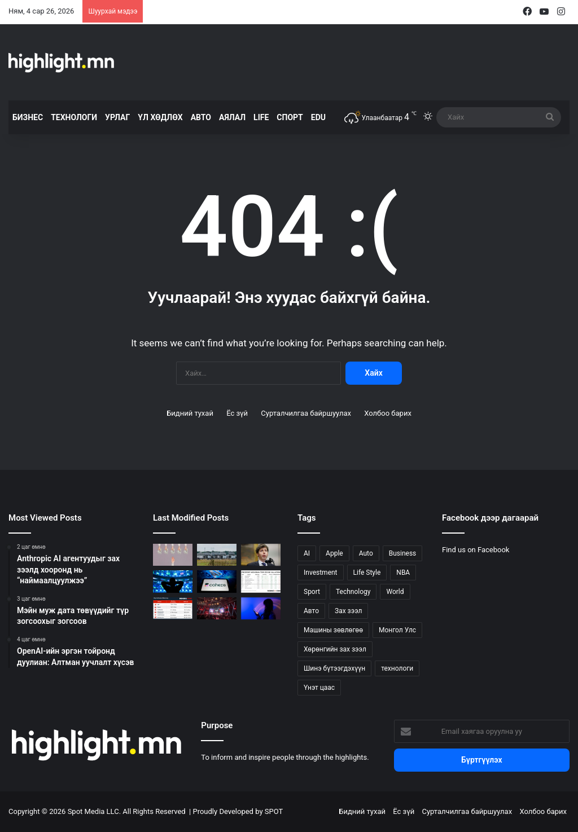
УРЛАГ (117, 117)
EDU (318, 117)
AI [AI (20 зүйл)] (307, 553)
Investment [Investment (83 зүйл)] (321, 572)
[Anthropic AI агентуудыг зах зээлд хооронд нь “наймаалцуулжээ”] (172, 555)
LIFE (261, 117)
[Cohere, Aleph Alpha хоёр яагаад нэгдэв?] (217, 581)
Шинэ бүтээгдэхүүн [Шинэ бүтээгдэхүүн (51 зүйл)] (334, 668)
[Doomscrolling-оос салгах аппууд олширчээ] (261, 608)
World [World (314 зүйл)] (395, 592)
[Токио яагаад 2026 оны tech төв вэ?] (217, 608)
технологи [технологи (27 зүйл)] (397, 668)
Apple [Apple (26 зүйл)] (334, 553)
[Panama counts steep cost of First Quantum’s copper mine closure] (172, 608)
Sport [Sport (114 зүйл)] (312, 592)
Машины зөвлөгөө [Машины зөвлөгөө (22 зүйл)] (333, 630)
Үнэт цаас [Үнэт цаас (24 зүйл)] (319, 688)
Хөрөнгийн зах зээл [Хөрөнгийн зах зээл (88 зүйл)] (335, 649)
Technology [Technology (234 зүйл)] (353, 592)
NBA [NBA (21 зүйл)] (403, 572)
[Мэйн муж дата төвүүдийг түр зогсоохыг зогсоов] (217, 555)
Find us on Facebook (475, 549)
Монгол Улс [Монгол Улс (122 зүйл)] (397, 630)
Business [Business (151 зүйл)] (403, 553)
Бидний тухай (190, 413)
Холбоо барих (387, 413)
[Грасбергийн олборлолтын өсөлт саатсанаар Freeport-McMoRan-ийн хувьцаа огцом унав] (261, 581)
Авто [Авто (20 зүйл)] (311, 611)
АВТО (201, 117)
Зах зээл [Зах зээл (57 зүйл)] (348, 611)
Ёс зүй (237, 413)
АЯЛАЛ (232, 117)
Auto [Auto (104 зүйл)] (366, 553)
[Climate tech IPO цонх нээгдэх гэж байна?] (172, 581)
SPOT (274, 811)
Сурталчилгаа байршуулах (306, 413)
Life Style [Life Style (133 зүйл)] (367, 572)
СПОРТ (290, 117)
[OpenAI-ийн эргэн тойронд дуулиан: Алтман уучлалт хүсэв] (261, 555)
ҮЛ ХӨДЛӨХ (160, 117)
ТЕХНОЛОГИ (74, 117)
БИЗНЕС (27, 117)
